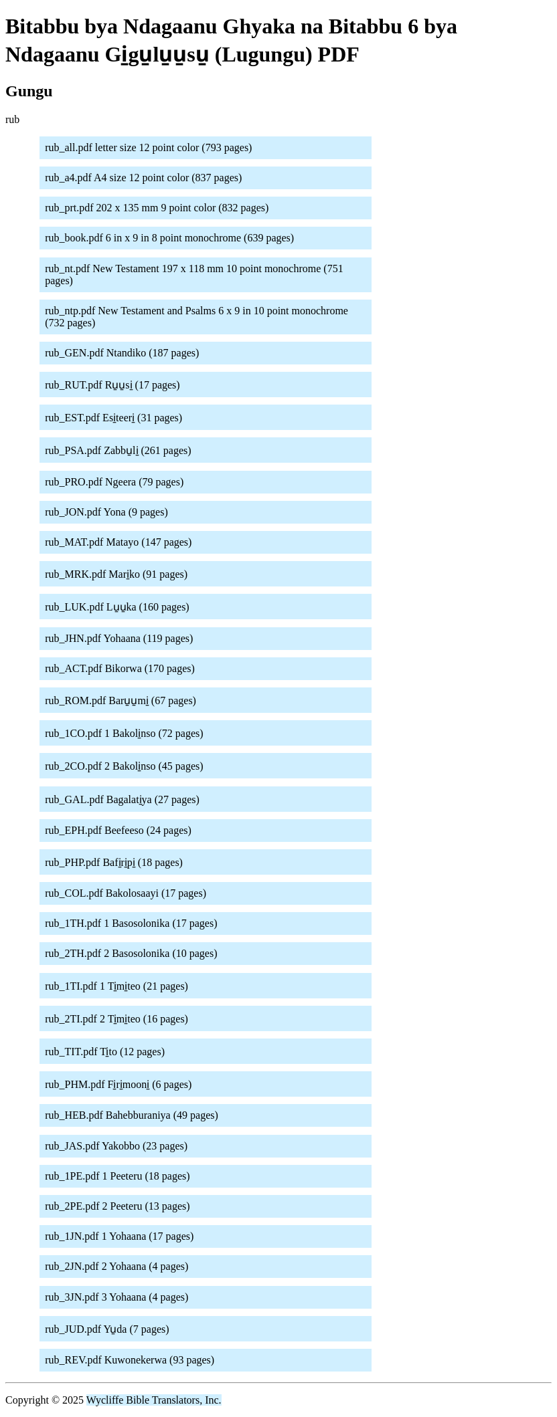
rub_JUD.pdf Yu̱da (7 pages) (107, 1329)
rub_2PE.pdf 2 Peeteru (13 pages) (117, 1206)
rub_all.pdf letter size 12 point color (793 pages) (148, 147)
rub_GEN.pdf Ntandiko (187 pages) (122, 352)
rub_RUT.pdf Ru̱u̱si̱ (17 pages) (112, 385)
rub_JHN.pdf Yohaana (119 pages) (119, 638)
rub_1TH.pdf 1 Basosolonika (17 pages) (131, 923)
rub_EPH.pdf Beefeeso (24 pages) (118, 830)
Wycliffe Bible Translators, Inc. (154, 1400)
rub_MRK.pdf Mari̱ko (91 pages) (116, 574)
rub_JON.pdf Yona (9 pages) (106, 512)
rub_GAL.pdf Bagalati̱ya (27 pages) (122, 799)
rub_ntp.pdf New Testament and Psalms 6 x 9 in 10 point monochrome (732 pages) (196, 316)
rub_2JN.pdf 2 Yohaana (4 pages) (116, 1266)
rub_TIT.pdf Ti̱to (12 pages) (105, 1051)
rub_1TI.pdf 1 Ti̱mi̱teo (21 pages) (116, 986)
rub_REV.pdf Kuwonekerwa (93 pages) (129, 1360)
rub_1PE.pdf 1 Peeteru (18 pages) (117, 1176)
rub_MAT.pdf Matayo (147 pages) (118, 542)
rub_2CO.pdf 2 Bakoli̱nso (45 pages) (124, 766)
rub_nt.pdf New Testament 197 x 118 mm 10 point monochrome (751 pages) (194, 274)
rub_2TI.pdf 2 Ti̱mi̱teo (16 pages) (116, 1018)
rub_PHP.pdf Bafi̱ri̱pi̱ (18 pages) (114, 862)
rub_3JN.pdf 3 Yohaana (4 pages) (116, 1297)
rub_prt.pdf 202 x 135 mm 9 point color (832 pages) (156, 207)
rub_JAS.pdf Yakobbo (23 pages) (116, 1146)
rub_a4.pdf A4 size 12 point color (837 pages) (143, 177)
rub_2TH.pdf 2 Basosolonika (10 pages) (131, 953)
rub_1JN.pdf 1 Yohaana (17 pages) (119, 1236)
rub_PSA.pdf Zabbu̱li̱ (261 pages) (118, 450)
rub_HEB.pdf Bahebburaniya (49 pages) (131, 1115)
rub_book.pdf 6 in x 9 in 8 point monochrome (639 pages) (169, 237)
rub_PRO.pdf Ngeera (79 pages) (114, 481)
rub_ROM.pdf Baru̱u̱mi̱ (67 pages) (120, 700)
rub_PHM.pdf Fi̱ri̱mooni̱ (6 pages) (118, 1084)
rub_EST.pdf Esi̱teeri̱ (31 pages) (113, 417)
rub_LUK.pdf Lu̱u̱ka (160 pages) (117, 607)
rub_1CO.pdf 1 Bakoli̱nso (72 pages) (124, 733)
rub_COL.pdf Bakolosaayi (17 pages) (125, 893)
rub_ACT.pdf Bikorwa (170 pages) (120, 668)
